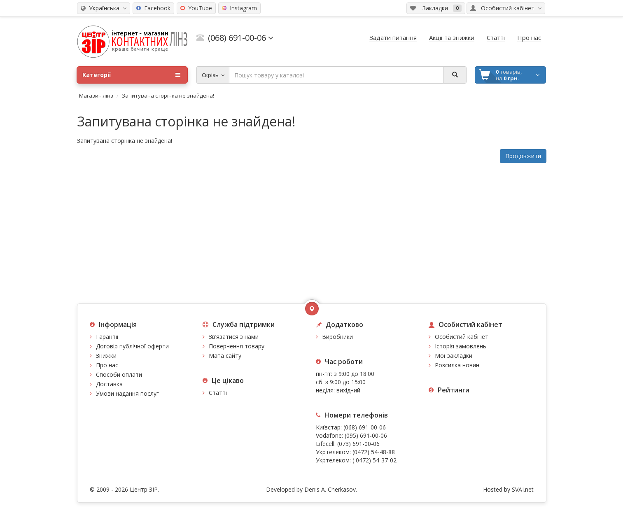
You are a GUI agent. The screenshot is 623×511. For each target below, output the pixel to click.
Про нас (107, 365)
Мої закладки (453, 355)
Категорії (131, 75)
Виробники (337, 337)
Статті (218, 393)
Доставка (109, 384)
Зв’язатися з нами (234, 337)
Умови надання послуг (127, 393)
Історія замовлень (460, 346)
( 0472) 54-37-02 (374, 460)
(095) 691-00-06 (366, 435)
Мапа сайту (225, 355)
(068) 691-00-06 (364, 427)
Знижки (106, 355)
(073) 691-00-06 (358, 444)
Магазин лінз (96, 95)
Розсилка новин (457, 365)
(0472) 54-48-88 (373, 452)
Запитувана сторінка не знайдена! (168, 95)
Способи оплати (119, 374)
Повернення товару (236, 346)
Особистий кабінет (461, 337)
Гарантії (107, 337)
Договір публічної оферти (132, 346)
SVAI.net (523, 489)
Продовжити (523, 156)
